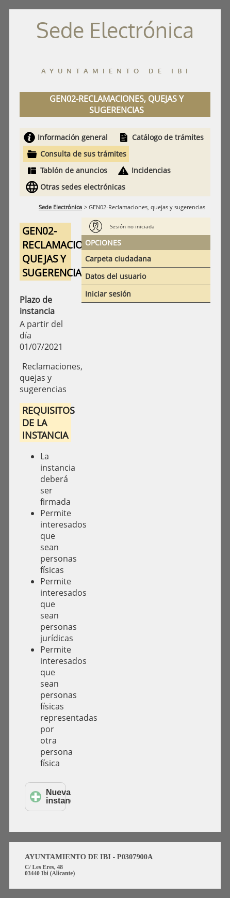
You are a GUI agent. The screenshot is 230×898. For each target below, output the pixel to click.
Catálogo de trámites (168, 137)
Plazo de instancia (37, 305)
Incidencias (151, 170)
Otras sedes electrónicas (82, 187)
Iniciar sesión (108, 294)
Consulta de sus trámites (83, 154)
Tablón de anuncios (73, 170)
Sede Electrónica (60, 207)
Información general (73, 137)
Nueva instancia (48, 796)
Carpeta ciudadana (118, 259)
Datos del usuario (115, 276)
